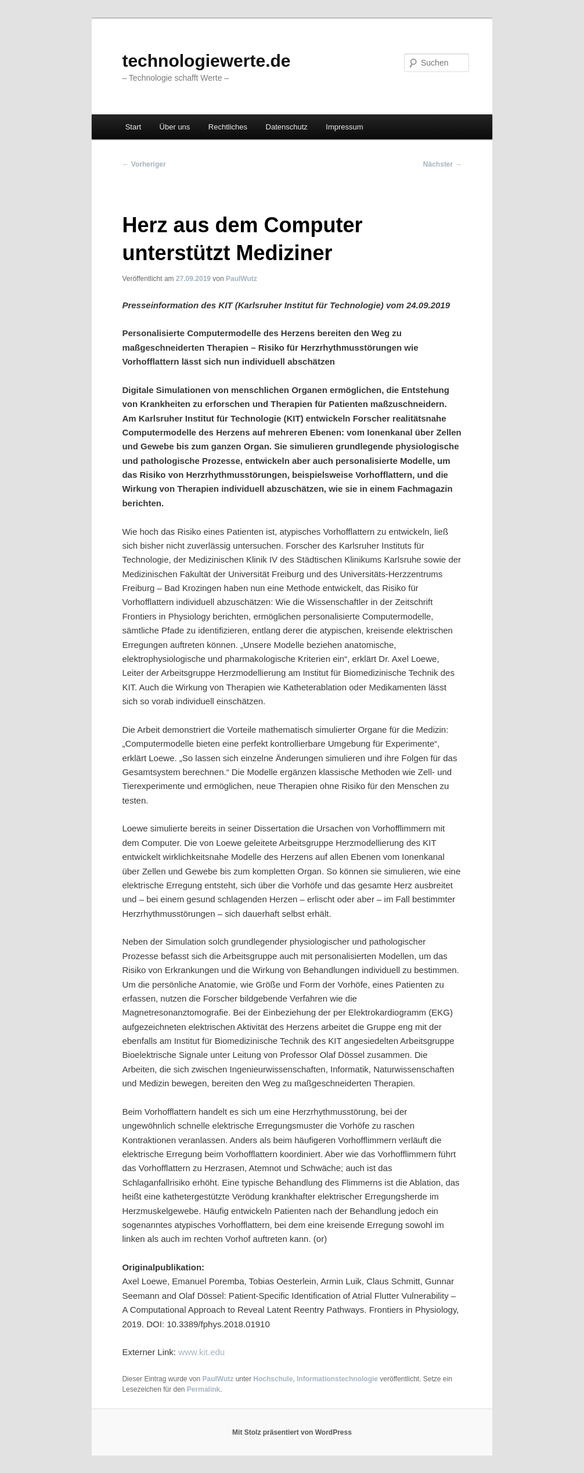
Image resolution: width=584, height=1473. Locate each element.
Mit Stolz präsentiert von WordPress (292, 1432)
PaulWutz (241, 279)
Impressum (344, 127)
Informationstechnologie (337, 1379)
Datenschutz (287, 127)
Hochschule (273, 1379)
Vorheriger (143, 164)
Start (133, 127)
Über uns (175, 127)
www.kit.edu (201, 1352)
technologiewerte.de (206, 60)
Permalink (203, 1389)
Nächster (442, 164)
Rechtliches (227, 127)
